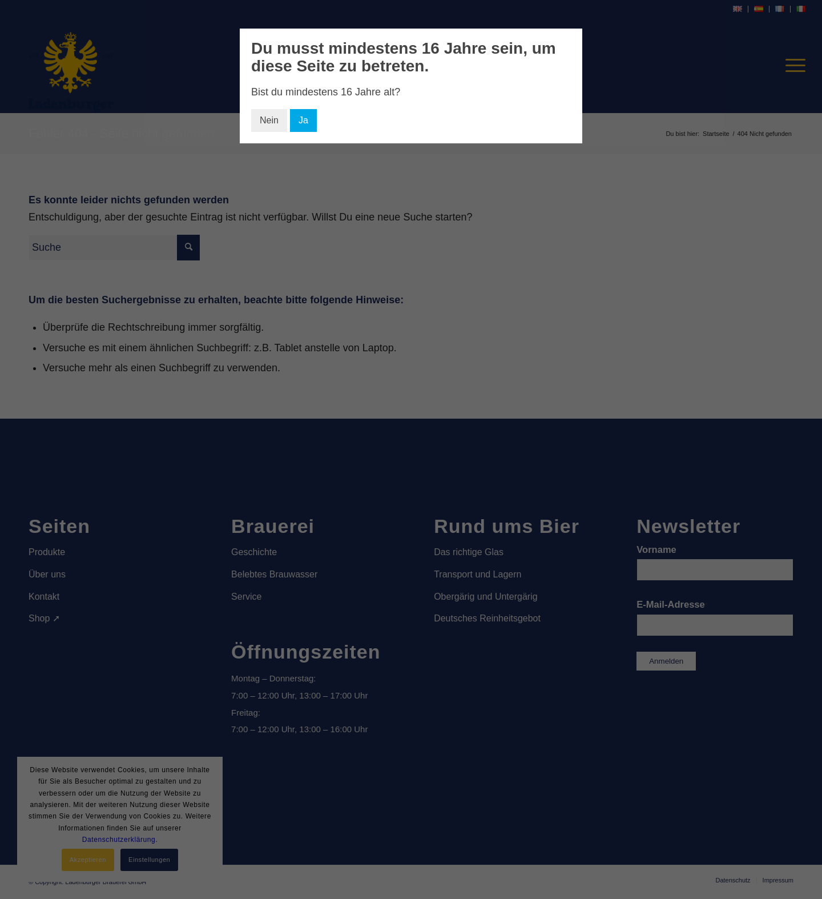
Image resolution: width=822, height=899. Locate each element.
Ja (303, 120)
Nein (269, 120)
